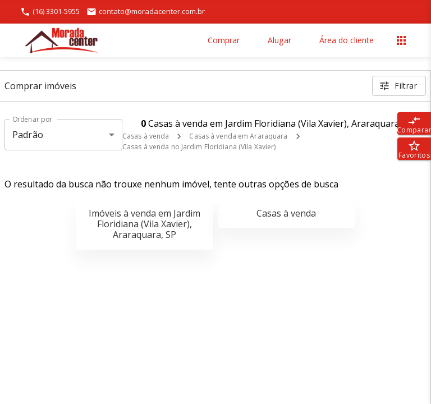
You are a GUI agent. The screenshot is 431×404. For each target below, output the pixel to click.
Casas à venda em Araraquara (238, 136)
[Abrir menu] (401, 40)
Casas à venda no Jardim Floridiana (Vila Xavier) (199, 147)
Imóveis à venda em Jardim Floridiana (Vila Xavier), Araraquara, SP (144, 224)
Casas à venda (145, 136)
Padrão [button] (27, 134)
